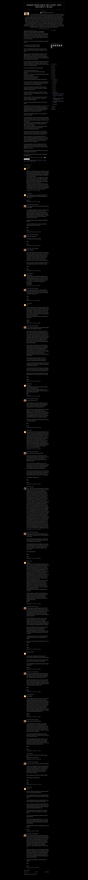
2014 (53, 73)
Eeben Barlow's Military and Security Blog (44, 6)
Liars (25, 161)
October (54, 81)
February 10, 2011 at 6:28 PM (34, 558)
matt (27, 167)
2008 (53, 109)
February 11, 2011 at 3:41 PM (34, 649)
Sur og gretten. (29, 651)
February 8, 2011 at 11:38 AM (34, 245)
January (54, 104)
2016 (53, 70)
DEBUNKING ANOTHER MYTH (58, 93)
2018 (53, 67)
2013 (53, 75)
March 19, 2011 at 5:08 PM (33, 831)
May (54, 87)
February (54, 92)
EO (42, 160)
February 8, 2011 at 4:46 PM (33, 285)
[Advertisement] (57, 55)
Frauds (45, 160)
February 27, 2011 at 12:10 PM (34, 784)
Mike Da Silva (29, 486)
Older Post (47, 871)
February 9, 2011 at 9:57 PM (33, 396)
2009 (53, 107)
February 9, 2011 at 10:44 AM (34, 381)
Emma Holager (29, 694)
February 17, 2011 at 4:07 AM (34, 716)
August (54, 83)
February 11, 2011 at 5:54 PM (34, 669)
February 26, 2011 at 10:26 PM (34, 759)
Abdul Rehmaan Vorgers (32, 160)
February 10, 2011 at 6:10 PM (34, 529)
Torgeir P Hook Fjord (30, 161)
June (54, 86)
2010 (53, 106)
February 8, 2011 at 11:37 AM (34, 231)
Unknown (28, 193)
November (55, 79)
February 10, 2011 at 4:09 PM (34, 448)
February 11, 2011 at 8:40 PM (34, 691)
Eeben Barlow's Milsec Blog (47, 12)
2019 (53, 65)
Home (37, 871)
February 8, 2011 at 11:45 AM (34, 270)
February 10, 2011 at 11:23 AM (34, 427)
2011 (53, 78)
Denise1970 (29, 273)
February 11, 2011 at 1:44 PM (34, 603)
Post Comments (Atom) (33, 874)
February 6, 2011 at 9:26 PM (33, 190)
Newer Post (26, 871)
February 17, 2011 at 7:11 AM (34, 750)
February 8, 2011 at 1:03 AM (33, 201)
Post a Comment (27, 870)
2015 (53, 72)
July (54, 84)
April (54, 89)
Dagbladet (39, 160)
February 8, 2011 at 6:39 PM (33, 300)
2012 (53, 76)
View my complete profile (44, 28)
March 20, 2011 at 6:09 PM (33, 867)
